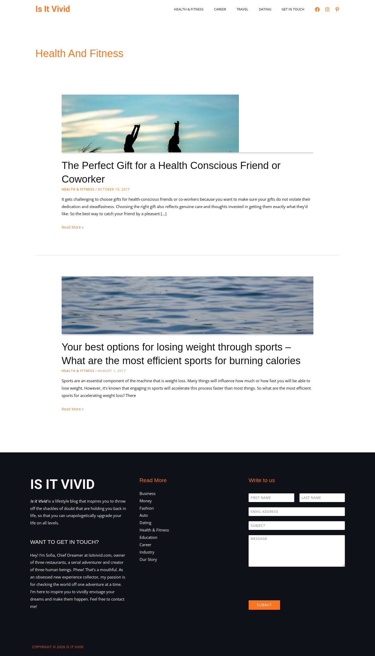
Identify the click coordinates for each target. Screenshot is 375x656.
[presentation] (288, 591)
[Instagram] (327, 9)
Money (146, 500)
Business (148, 493)
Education (148, 537)
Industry (147, 551)
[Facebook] (317, 9)
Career (233, 9)
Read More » (73, 227)
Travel (252, 9)
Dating (270, 9)
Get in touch (294, 9)
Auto (144, 515)
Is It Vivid (52, 9)
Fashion (147, 507)
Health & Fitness (205, 9)
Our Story (148, 559)
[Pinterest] (337, 9)
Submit (264, 604)
